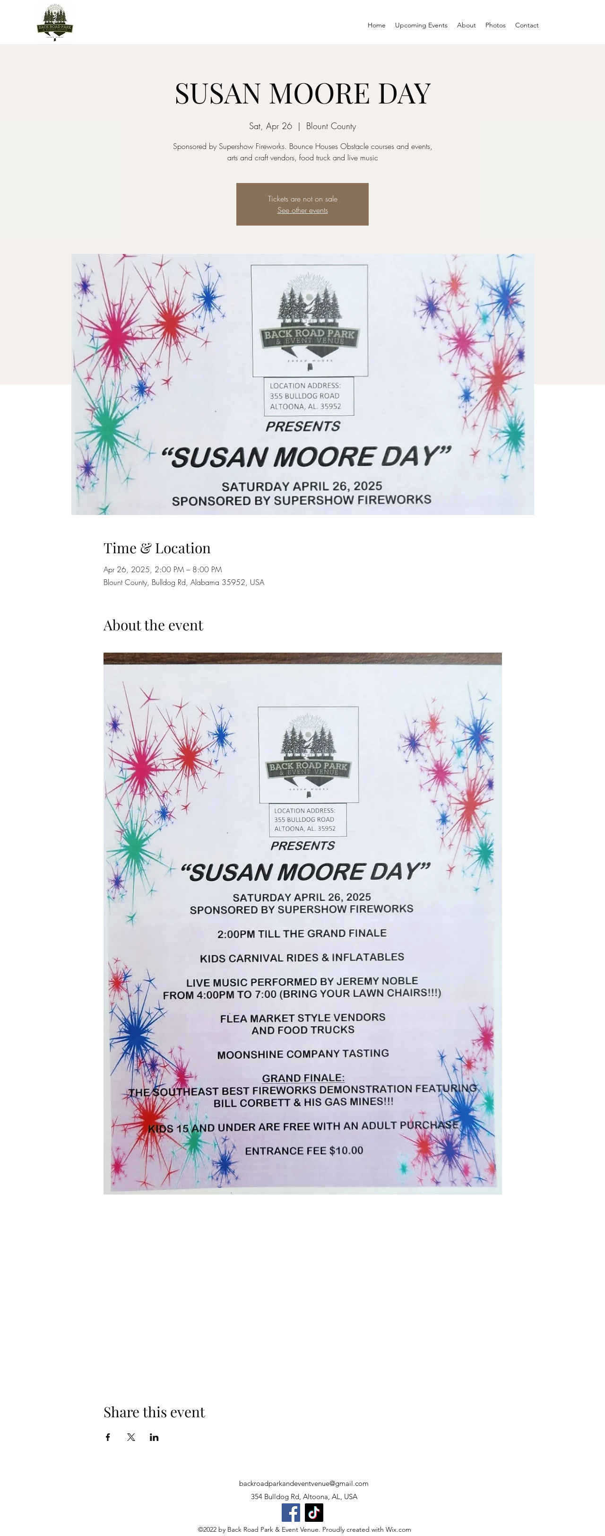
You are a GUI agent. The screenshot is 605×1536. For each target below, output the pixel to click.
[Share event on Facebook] (108, 1437)
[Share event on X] (131, 1437)
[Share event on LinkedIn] (154, 1437)
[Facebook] (291, 1512)
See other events (302, 210)
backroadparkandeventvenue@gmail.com (304, 1483)
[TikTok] (314, 1512)
